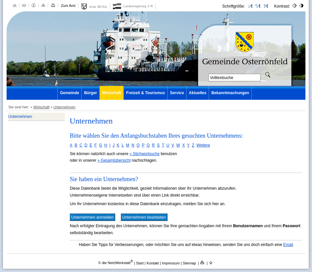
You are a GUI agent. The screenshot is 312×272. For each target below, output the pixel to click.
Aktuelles (197, 93)
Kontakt (153, 263)
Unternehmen (64, 107)
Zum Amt (68, 6)
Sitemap (190, 263)
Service (177, 93)
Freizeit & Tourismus (145, 93)
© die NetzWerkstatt (115, 263)
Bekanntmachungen (230, 93)
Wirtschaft (111, 93)
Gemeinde (69, 93)
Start (139, 263)
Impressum (171, 263)
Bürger (90, 93)
